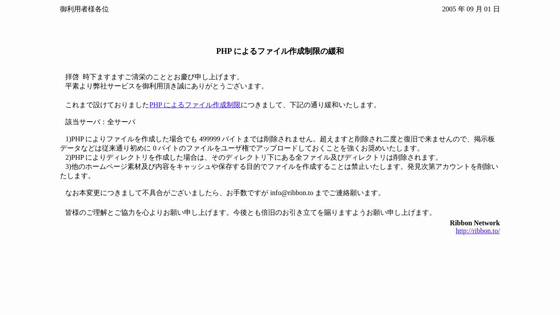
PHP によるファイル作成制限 (195, 104)
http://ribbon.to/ (478, 230)
